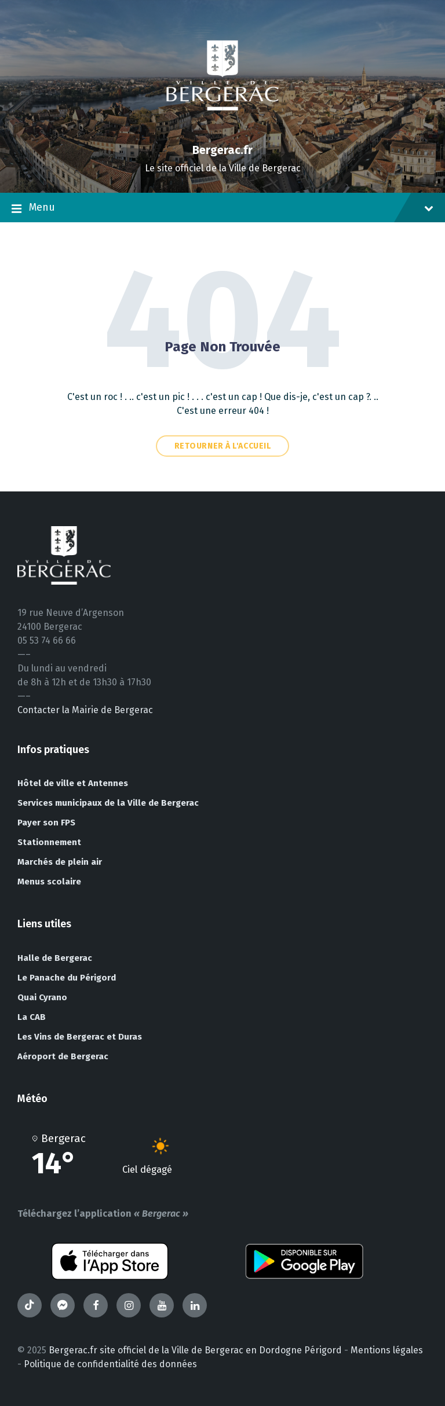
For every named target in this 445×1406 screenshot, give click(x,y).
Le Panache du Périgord (66, 977)
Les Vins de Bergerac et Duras (79, 1036)
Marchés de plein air (59, 862)
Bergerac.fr (222, 150)
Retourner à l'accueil (222, 446)
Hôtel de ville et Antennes (72, 783)
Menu (222, 208)
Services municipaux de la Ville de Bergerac (108, 803)
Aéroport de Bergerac (62, 1056)
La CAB (31, 1017)
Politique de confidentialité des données (110, 1364)
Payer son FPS (46, 822)
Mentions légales (387, 1350)
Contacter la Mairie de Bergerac (85, 709)
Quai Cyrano (42, 997)
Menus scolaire (49, 881)
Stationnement (49, 842)
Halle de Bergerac (54, 958)
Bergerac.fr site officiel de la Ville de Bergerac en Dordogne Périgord (195, 1350)
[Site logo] (222, 129)
